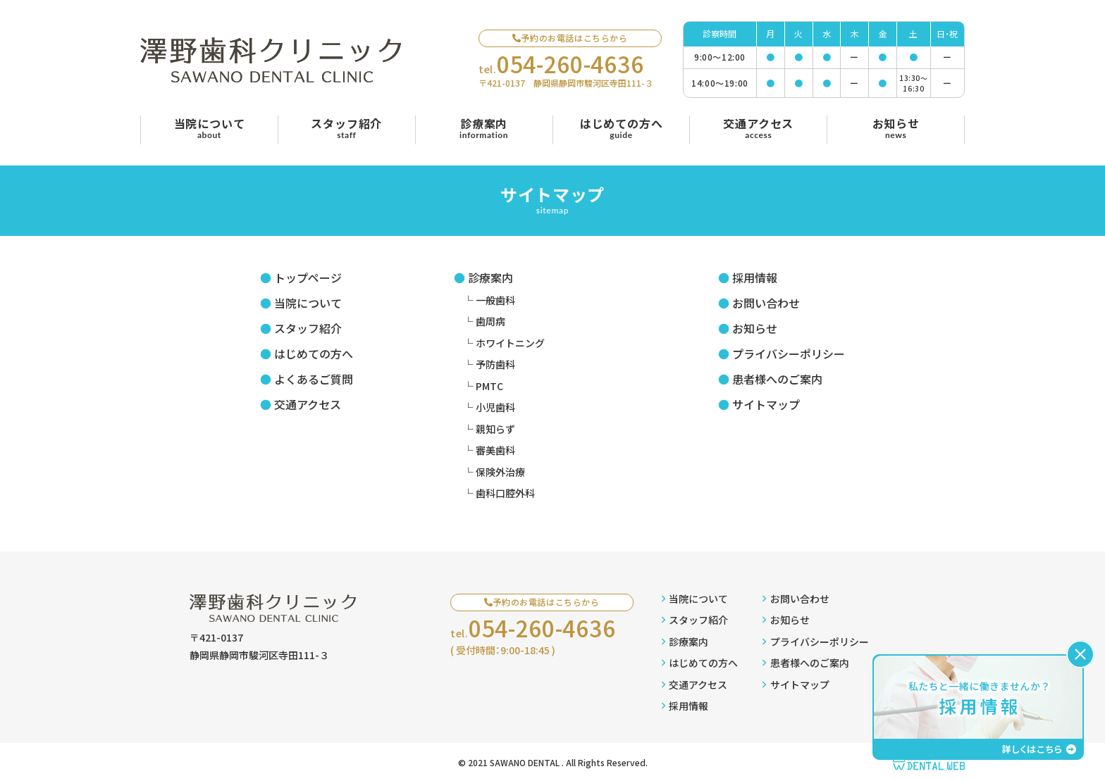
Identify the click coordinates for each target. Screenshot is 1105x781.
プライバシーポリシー (788, 353)
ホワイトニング (510, 343)
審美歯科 (495, 450)
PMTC (489, 386)
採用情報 (754, 277)
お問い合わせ (766, 302)
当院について (308, 302)
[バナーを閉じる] (1080, 654)
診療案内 (490, 277)
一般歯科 (495, 300)
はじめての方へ (313, 353)
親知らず (495, 429)
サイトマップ (766, 404)
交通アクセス (307, 404)
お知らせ (754, 328)
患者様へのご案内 (777, 378)
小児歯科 (495, 407)
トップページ (308, 277)
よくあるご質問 (313, 378)
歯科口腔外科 (505, 493)
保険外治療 (500, 472)
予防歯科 (495, 364)
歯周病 (490, 321)
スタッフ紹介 (308, 328)
